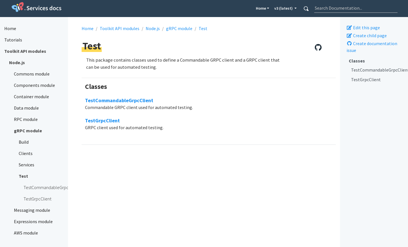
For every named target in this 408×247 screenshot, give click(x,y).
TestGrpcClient (366, 79)
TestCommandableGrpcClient (377, 70)
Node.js (153, 28)
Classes (357, 61)
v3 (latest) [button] (284, 8)
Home (261, 8)
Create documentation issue (372, 47)
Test (203, 28)
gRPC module (179, 28)
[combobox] (356, 8)
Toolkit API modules (119, 28)
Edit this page (363, 27)
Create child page (367, 35)
